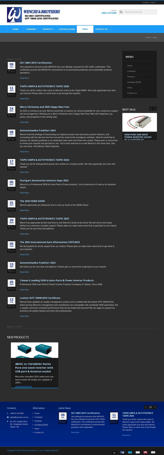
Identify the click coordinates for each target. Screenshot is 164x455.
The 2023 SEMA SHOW (32, 201)
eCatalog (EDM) (67, 29)
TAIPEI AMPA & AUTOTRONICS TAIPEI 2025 (44, 86)
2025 (11, 71)
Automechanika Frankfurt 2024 (37, 130)
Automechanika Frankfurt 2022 (37, 262)
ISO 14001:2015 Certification (36, 62)
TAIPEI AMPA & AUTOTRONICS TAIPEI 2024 (44, 159)
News (85, 29)
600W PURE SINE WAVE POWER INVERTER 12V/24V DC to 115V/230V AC (138, 137)
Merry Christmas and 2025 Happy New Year (44, 106)
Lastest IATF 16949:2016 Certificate (40, 297)
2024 (11, 115)
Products (48, 29)
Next (151, 108)
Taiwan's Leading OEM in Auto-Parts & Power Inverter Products (57, 280)
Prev (155, 108)
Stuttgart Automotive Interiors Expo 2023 (44, 180)
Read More (24, 78)
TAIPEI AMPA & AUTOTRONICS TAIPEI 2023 (44, 218)
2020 (11, 306)
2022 (11, 271)
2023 (11, 189)
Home (15, 29)
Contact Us (102, 29)
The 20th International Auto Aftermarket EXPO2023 (50, 242)
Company (32, 29)
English (152, 2)
